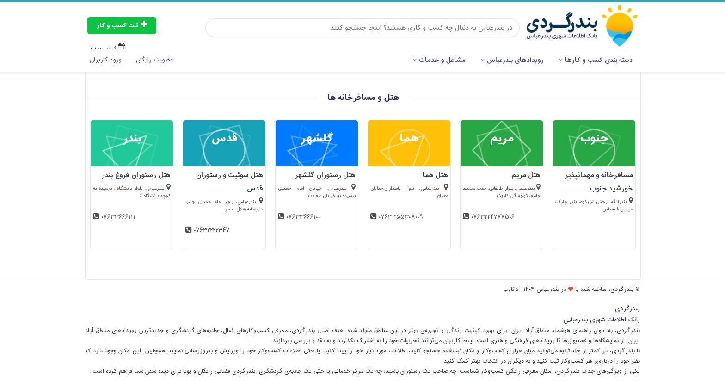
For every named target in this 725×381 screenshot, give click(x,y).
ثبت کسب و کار (122, 25)
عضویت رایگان (154, 60)
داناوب (510, 289)
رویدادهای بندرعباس (512, 60)
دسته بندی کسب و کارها (596, 60)
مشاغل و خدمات (439, 60)
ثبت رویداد (108, 48)
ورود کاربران (105, 60)
